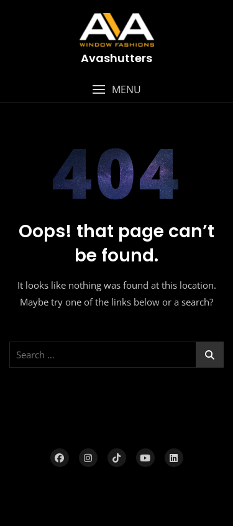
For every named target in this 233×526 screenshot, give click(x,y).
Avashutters (116, 58)
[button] (116, 90)
